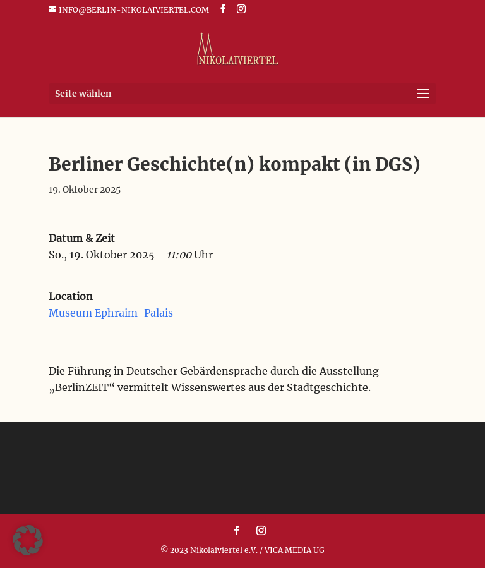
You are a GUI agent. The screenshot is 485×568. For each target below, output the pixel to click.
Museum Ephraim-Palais (111, 312)
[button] (28, 540)
